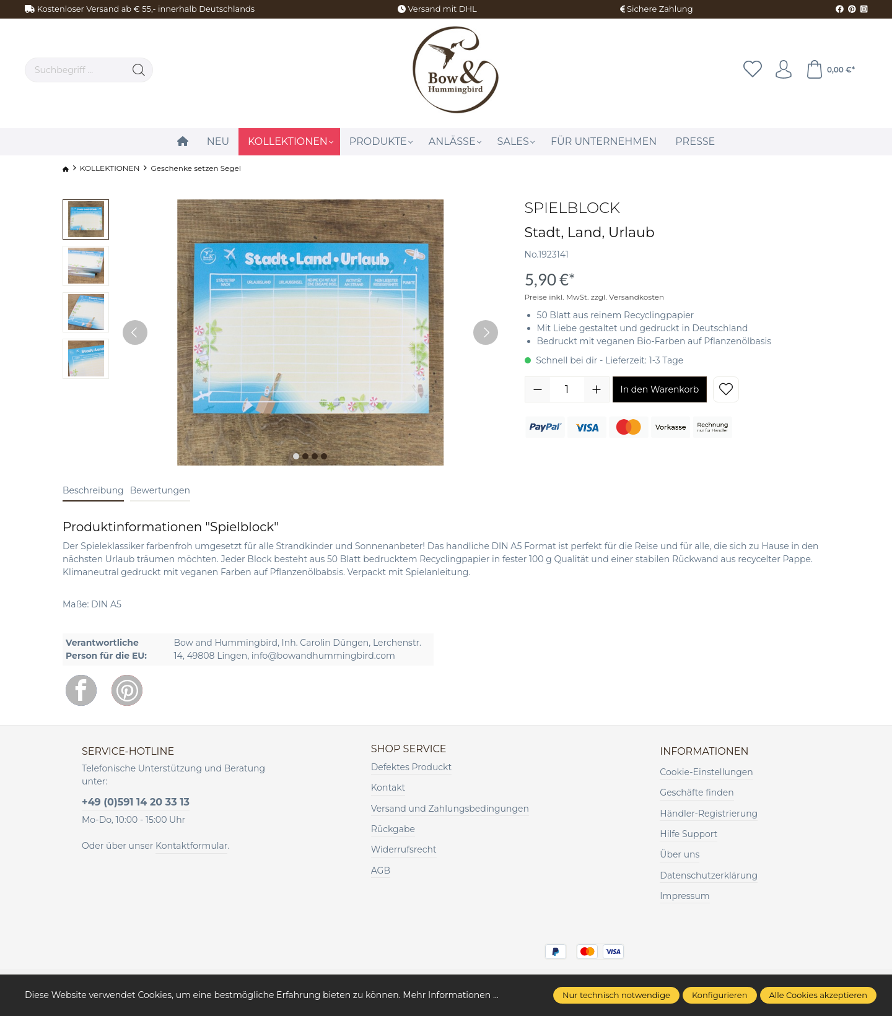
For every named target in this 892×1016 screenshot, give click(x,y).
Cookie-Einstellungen (706, 772)
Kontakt (388, 787)
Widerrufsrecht (404, 849)
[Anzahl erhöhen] (596, 389)
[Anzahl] (567, 389)
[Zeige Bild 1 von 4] (296, 456)
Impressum (684, 895)
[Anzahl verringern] (537, 389)
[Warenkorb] (830, 70)
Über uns (679, 854)
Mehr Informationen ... (450, 995)
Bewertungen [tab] (160, 490)
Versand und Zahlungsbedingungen (450, 808)
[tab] (93, 491)
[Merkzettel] (752, 70)
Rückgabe (393, 829)
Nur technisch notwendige (616, 995)
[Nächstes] (485, 332)
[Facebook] (81, 690)
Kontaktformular (191, 845)
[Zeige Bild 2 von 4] (305, 456)
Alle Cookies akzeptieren (818, 995)
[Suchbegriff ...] (75, 70)
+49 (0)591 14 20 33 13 (136, 802)
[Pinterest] (127, 690)
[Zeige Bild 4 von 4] (324, 456)
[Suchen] (139, 70)
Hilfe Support (688, 834)
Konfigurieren (720, 995)
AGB (380, 870)
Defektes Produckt (411, 767)
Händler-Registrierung (709, 813)
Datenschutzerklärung (709, 875)
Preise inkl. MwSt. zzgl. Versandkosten (595, 297)
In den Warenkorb (660, 389)
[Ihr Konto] (783, 70)
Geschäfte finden (696, 792)
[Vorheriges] (135, 332)
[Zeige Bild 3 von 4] (315, 456)
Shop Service (409, 749)
